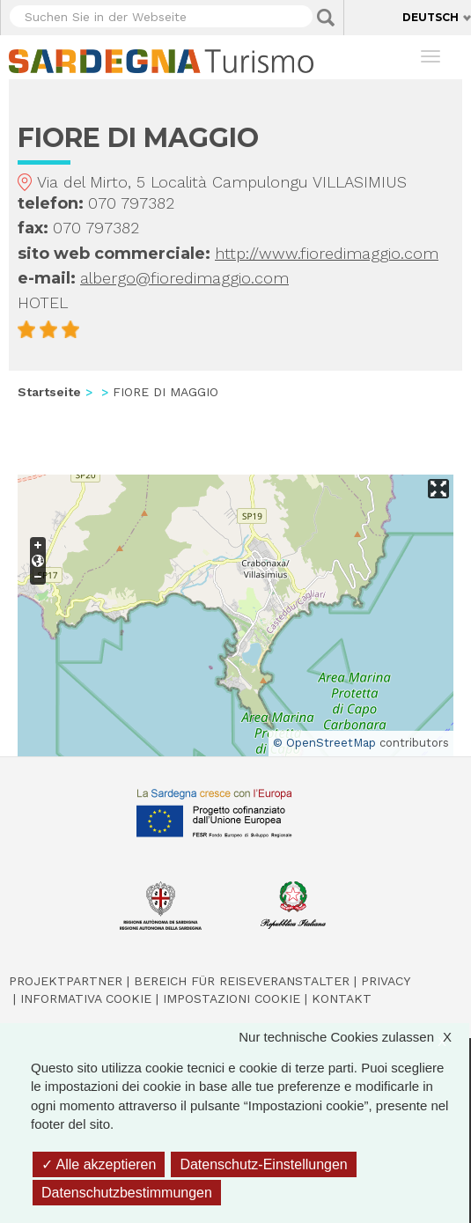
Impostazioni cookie (231, 998)
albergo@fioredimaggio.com (184, 278)
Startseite (49, 392)
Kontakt (342, 998)
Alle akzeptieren (98, 1164)
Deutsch (430, 17)
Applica (326, 18)
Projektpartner (65, 981)
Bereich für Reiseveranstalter (242, 981)
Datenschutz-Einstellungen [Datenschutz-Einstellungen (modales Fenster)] (263, 1164)
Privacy (385, 981)
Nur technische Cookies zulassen (354, 1037)
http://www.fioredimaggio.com (326, 253)
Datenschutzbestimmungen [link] (126, 1192)
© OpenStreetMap (324, 742)
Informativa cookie (85, 998)
